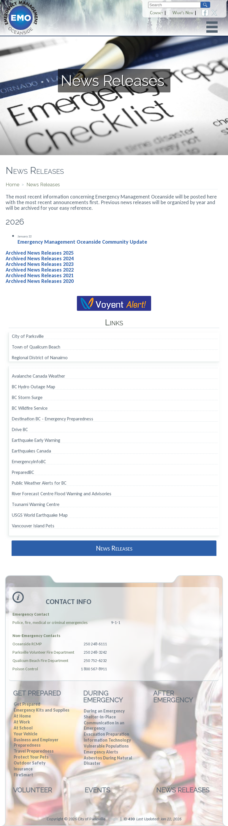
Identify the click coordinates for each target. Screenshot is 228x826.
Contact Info (68, 601)
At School (23, 728)
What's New (182, 12)
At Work (22, 722)
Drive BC (20, 429)
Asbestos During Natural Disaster (108, 760)
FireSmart (23, 775)
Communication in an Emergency (104, 725)
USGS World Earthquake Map (40, 515)
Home (12, 184)
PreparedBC (23, 472)
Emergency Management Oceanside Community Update (82, 242)
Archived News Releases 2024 (40, 258)
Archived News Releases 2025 (40, 253)
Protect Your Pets (31, 757)
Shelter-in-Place (100, 717)
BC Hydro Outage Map (33, 387)
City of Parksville (28, 336)
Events (97, 790)
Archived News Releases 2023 (40, 264)
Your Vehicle (25, 734)
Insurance (23, 769)
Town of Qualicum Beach (36, 347)
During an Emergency (104, 711)
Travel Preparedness (34, 751)
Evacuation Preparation (106, 734)
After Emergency (173, 696)
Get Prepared (37, 693)
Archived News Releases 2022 (40, 270)
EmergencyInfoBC (29, 461)
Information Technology (107, 740)
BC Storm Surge (27, 397)
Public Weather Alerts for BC (39, 483)
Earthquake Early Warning (36, 440)
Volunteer (32, 790)
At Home (22, 716)
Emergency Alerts (101, 752)
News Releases (114, 548)
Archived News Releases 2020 (40, 281)
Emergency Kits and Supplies (41, 710)
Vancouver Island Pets (33, 526)
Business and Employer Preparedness (36, 742)
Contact (156, 12)
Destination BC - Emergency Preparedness (52, 419)
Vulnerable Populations (106, 746)
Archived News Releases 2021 (40, 275)
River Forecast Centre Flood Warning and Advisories (61, 493)
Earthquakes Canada (31, 451)
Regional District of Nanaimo (40, 357)
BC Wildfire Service (30, 408)
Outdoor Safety (29, 763)
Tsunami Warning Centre (35, 504)
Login (113, 819)
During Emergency (103, 696)
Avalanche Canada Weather (38, 376)
